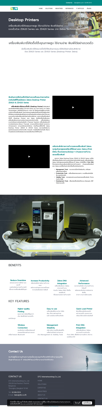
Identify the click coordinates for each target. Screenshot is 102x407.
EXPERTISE (42, 388)
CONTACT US (42, 398)
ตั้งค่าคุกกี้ (77, 403)
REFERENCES (69, 8)
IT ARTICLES (80, 8)
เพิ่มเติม (89, 8)
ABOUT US (41, 395)
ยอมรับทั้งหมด (87, 403)
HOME (41, 8)
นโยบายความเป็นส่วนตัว (26, 404)
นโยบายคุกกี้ (39, 404)
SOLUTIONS (49, 8)
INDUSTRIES (59, 8)
